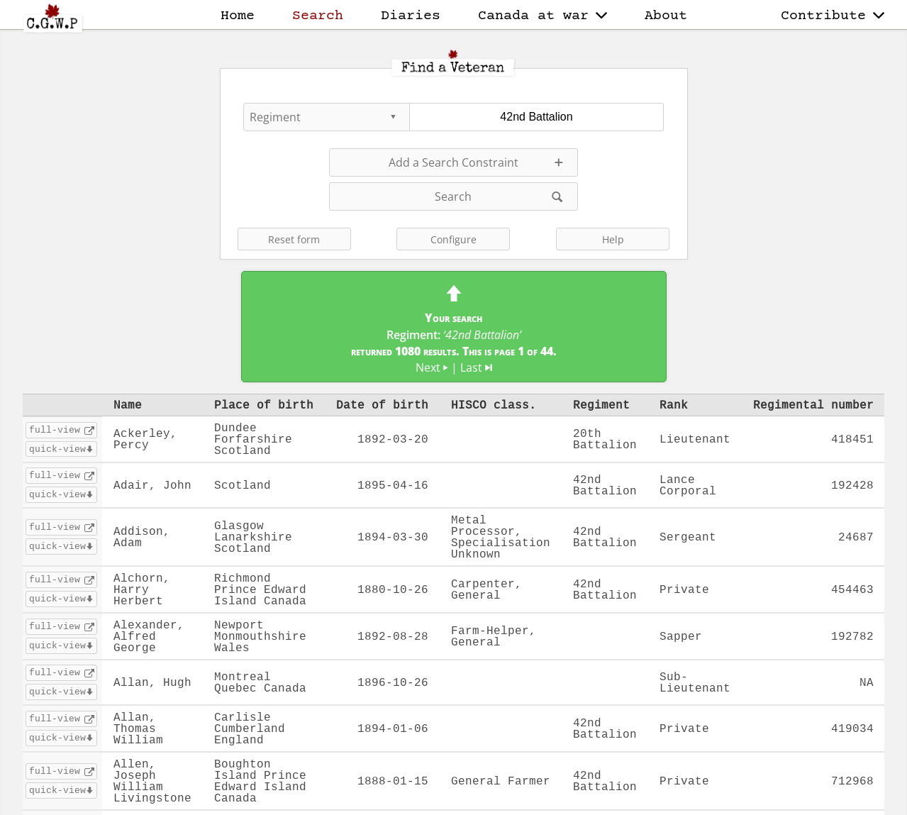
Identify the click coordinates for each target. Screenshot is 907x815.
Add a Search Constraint (453, 162)
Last (476, 367)
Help (613, 239)
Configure (453, 239)
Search (317, 16)
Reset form (294, 239)
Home (238, 16)
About (666, 16)
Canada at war (542, 16)
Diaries (410, 16)
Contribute (832, 16)
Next (432, 367)
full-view (54, 430)
